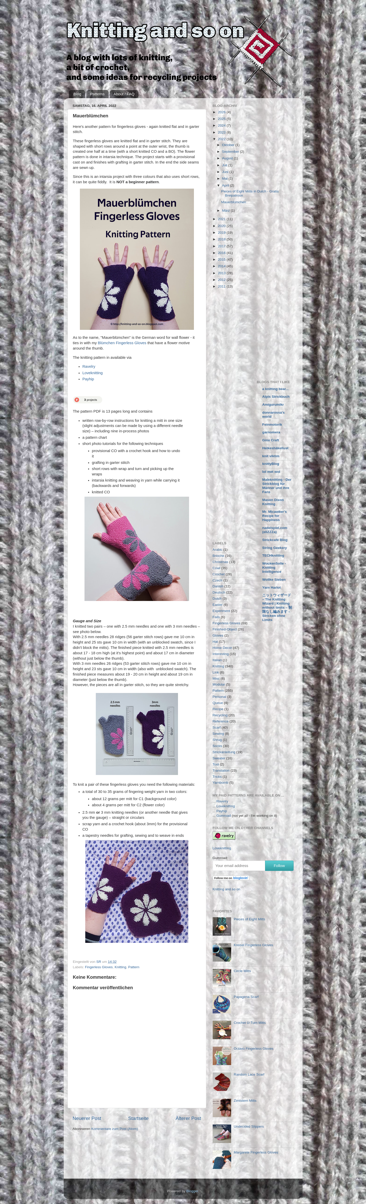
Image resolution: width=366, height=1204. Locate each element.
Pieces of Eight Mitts (249, 919)
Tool (216, 764)
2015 (222, 259)
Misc (216, 678)
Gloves (218, 635)
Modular (219, 684)
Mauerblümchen (233, 202)
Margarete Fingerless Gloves (256, 1152)
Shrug (217, 740)
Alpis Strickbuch (276, 397)
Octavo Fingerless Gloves (254, 1048)
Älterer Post (188, 1118)
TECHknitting (273, 555)
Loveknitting (92, 373)
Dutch (217, 598)
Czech (217, 580)
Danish (218, 586)
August (228, 158)
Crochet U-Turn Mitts (250, 1023)
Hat (215, 642)
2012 (222, 280)
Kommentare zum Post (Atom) (114, 1129)
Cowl (216, 568)
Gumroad (224, 816)
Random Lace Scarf (249, 1074)
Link (216, 672)
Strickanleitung (224, 752)
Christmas (220, 562)
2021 (222, 219)
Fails (216, 617)
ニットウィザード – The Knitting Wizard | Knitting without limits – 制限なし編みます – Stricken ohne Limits (277, 607)
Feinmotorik (272, 424)
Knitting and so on (226, 889)
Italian (217, 660)
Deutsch (219, 592)
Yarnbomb (220, 782)
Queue (218, 703)
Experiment (221, 611)
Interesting (221, 654)
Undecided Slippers (249, 1126)
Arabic (217, 550)
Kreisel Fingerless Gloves (253, 945)
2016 (222, 253)
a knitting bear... (275, 389)
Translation (221, 770)
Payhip (88, 379)
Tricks (217, 777)
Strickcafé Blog (274, 540)
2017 (222, 246)
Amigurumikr (273, 404)
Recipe (218, 709)
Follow (279, 865)
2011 (222, 286)
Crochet (219, 574)
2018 (222, 239)
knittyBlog (270, 464)
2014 (222, 266)
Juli (225, 165)
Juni (226, 172)
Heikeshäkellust (275, 448)
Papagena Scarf (246, 997)
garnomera (271, 432)
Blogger (192, 1191)
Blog (77, 94)
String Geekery (274, 548)
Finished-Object (225, 629)
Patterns (97, 94)
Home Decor (222, 648)
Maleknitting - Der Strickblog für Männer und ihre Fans (276, 486)
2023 (222, 132)
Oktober (229, 145)
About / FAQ (124, 94)
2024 (222, 125)
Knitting (120, 967)
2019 (222, 232)
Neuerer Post (87, 1118)
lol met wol (271, 472)
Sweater (219, 758)
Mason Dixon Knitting (273, 502)
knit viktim (270, 456)
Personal (219, 697)
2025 (222, 119)
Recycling (220, 715)
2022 (222, 139)
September (231, 152)
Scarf (217, 727)
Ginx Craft (270, 440)
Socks (217, 746)
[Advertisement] (256, 333)
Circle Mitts (242, 971)
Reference (221, 721)
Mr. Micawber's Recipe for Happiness (274, 516)
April (226, 185)
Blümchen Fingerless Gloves (122, 343)
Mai (225, 178)
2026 (222, 112)
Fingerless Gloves (99, 967)
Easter (218, 605)
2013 (222, 273)
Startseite (138, 1118)
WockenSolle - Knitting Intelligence (274, 568)
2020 (222, 226)
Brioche (218, 556)
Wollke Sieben (274, 579)
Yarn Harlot (271, 587)
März (226, 210)
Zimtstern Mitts (245, 1101)
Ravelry (88, 366)
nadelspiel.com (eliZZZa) (274, 530)
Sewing (218, 734)
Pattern (133, 967)
